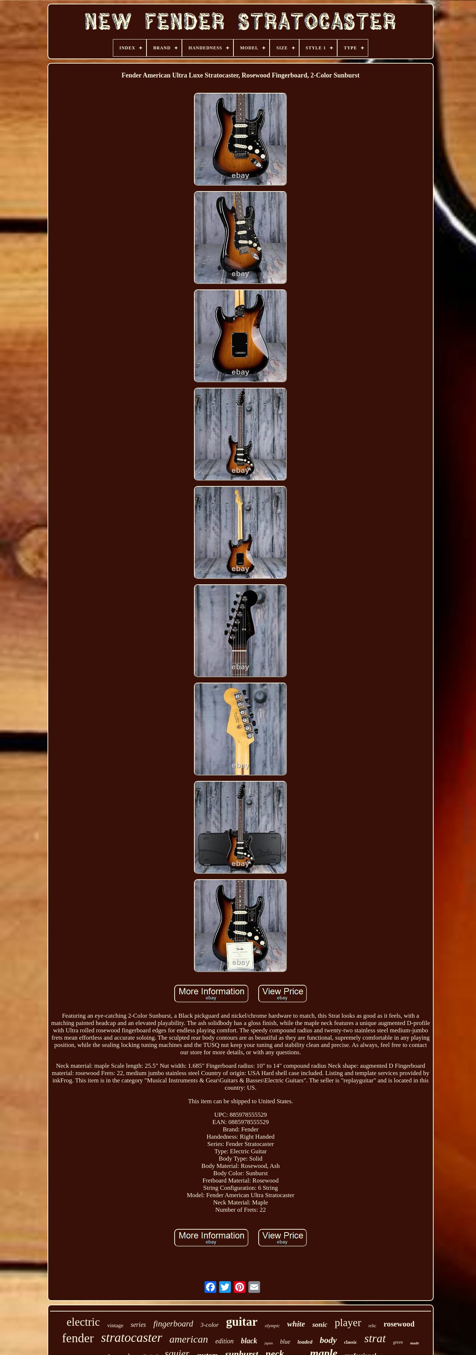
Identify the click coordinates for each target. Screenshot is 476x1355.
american (189, 1339)
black (249, 1341)
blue (285, 1342)
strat (375, 1338)
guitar (242, 1321)
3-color (210, 1324)
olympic (272, 1325)
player (348, 1322)
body (328, 1340)
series (138, 1324)
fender (78, 1338)
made (414, 1343)
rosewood (399, 1324)
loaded (304, 1342)
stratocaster (131, 1338)
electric (83, 1322)
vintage (115, 1325)
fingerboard (173, 1323)
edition (225, 1341)
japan (268, 1343)
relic (372, 1325)
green (398, 1342)
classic (350, 1342)
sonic (319, 1324)
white (296, 1323)
